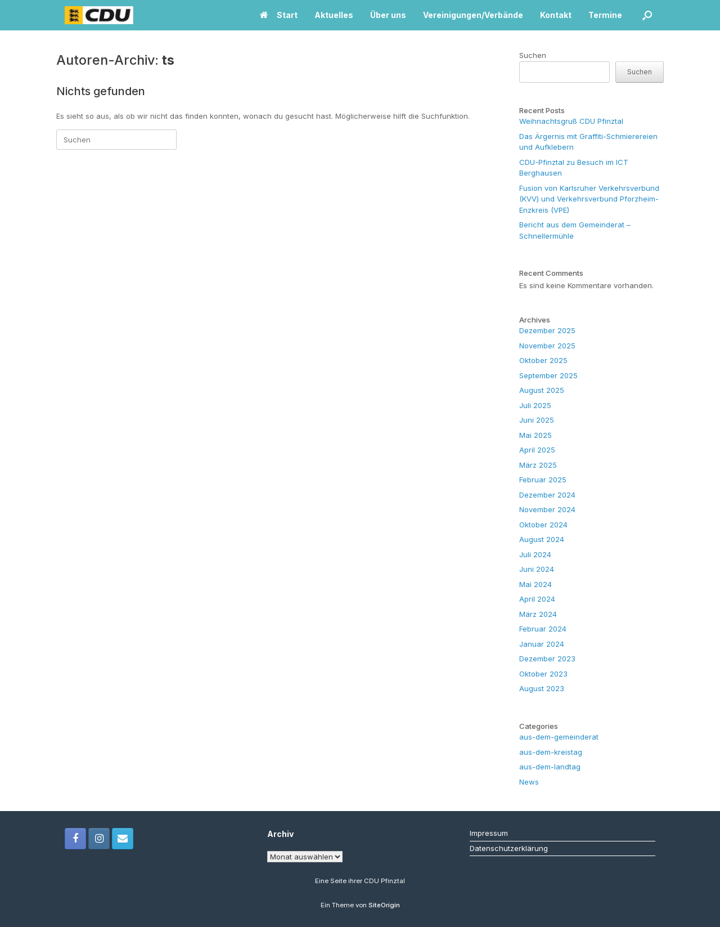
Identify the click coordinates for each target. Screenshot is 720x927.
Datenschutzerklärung (509, 848)
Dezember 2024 (547, 494)
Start (279, 15)
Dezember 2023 (547, 658)
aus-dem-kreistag (550, 751)
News (529, 781)
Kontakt (556, 15)
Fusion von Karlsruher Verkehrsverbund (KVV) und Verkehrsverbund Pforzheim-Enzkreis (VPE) (589, 198)
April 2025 (537, 449)
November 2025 (547, 345)
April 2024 (537, 598)
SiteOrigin (384, 905)
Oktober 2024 (543, 524)
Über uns (388, 15)
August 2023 (541, 688)
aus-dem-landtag (549, 766)
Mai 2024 (535, 584)
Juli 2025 (535, 405)
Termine (605, 15)
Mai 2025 (535, 435)
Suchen (532, 55)
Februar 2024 (542, 628)
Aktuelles (333, 15)
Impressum (489, 833)
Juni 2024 (536, 569)
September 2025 (548, 375)
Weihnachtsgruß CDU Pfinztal (571, 121)
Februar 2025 (542, 479)
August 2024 (541, 539)
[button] (647, 15)
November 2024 (547, 509)
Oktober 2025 (543, 360)
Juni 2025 (536, 419)
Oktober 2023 (543, 673)
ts (168, 60)
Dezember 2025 (547, 330)
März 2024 (538, 614)
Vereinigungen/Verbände (473, 15)
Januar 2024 (541, 643)
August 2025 (541, 390)
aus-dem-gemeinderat (558, 736)
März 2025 (538, 464)
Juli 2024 (535, 554)
